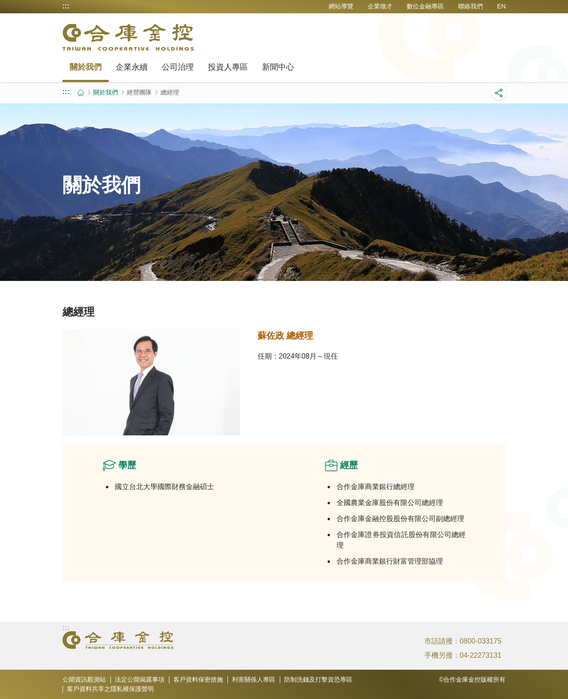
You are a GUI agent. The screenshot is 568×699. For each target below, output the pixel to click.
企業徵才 (380, 6)
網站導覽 (341, 6)
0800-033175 (480, 641)
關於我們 (86, 67)
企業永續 (132, 67)
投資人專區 (228, 67)
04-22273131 (480, 655)
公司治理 (178, 67)
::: (66, 6)
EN (501, 6)
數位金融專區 (425, 6)
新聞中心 (278, 67)
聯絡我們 (470, 6)
